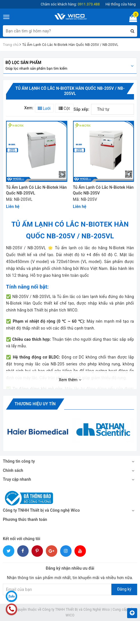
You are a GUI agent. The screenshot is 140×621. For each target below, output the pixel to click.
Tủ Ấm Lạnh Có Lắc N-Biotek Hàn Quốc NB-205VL (36, 190)
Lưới (44, 108)
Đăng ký (124, 589)
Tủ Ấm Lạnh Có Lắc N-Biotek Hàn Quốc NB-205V (103, 190)
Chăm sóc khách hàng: (70, 4)
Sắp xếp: (81, 109)
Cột (64, 108)
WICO (70, 615)
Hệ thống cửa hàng (120, 4)
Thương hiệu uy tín (35, 404)
